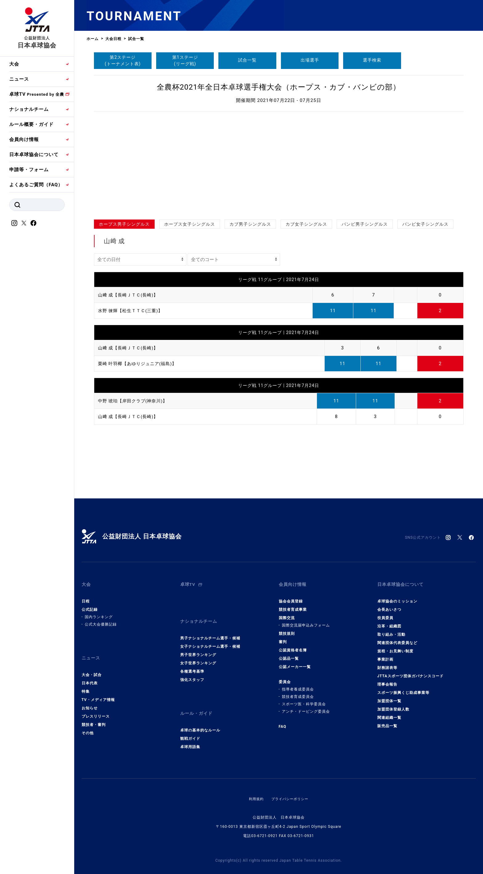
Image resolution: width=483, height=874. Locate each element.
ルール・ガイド (197, 702)
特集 (86, 682)
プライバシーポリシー (290, 785)
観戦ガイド (190, 725)
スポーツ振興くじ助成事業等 (403, 688)
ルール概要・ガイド (31, 124)
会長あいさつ (389, 605)
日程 (86, 596)
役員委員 (385, 613)
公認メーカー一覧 (295, 662)
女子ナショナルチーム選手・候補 (210, 637)
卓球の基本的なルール (200, 716)
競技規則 (287, 629)
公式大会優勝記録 (101, 620)
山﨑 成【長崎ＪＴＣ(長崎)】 (130, 295)
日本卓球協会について (34, 154)
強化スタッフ (192, 670)
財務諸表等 (387, 663)
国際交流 (287, 613)
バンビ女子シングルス (425, 224)
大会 (14, 64)
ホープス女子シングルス (189, 224)
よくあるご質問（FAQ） (36, 184)
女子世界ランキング (198, 654)
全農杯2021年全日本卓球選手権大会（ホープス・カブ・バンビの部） (279, 87)
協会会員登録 (291, 596)
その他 (88, 724)
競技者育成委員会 (298, 692)
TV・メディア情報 (98, 690)
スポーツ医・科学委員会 (304, 699)
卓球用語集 (190, 733)
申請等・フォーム (29, 169)
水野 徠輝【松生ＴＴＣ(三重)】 (132, 310)
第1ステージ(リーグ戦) (185, 60)
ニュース (19, 79)
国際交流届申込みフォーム (306, 620)
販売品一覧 (387, 721)
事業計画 (385, 655)
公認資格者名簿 (293, 645)
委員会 (285, 677)
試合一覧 (247, 60)
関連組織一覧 (389, 713)
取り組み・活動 (391, 630)
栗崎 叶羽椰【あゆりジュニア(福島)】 (140, 363)
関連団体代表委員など (397, 638)
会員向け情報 (24, 139)
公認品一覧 (289, 654)
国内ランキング (99, 612)
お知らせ (90, 699)
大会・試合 (92, 665)
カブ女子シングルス (306, 224)
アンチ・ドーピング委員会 (306, 707)
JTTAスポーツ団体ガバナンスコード (410, 671)
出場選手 (310, 60)
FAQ (282, 722)
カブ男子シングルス (250, 224)
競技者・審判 (94, 715)
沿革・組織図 (389, 621)
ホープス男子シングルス (124, 224)
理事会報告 (387, 680)
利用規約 (255, 785)
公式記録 (90, 605)
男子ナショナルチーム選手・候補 (210, 629)
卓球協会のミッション (397, 596)
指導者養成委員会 (298, 685)
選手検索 (372, 60)
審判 (283, 637)
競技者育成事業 (293, 605)
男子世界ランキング (198, 645)
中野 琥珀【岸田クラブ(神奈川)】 (135, 401)
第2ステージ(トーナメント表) (123, 60)
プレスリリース (96, 707)
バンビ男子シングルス (365, 224)
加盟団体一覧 (389, 696)
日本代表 (90, 674)
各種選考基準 (192, 662)
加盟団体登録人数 (393, 705)
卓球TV (36, 94)
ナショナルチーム (29, 109)
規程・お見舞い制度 (395, 646)
